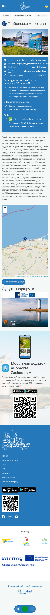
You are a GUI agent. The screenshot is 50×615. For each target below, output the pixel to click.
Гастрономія (42, 16)
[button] (5, 42)
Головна (6, 16)
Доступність (6, 473)
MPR (3, 469)
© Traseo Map (25, 276)
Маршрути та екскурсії (10, 460)
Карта (4, 465)
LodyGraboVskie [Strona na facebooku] (39, 67)
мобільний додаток (8, 477)
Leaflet (18, 276)
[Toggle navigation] (25, 609)
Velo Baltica (14, 321)
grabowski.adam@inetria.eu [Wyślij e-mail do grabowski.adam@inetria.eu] (34, 71)
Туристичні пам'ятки (23, 16)
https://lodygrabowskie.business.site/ (33, 63)
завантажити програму (10, 482)
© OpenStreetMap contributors (39, 276)
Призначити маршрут (13, 282)
